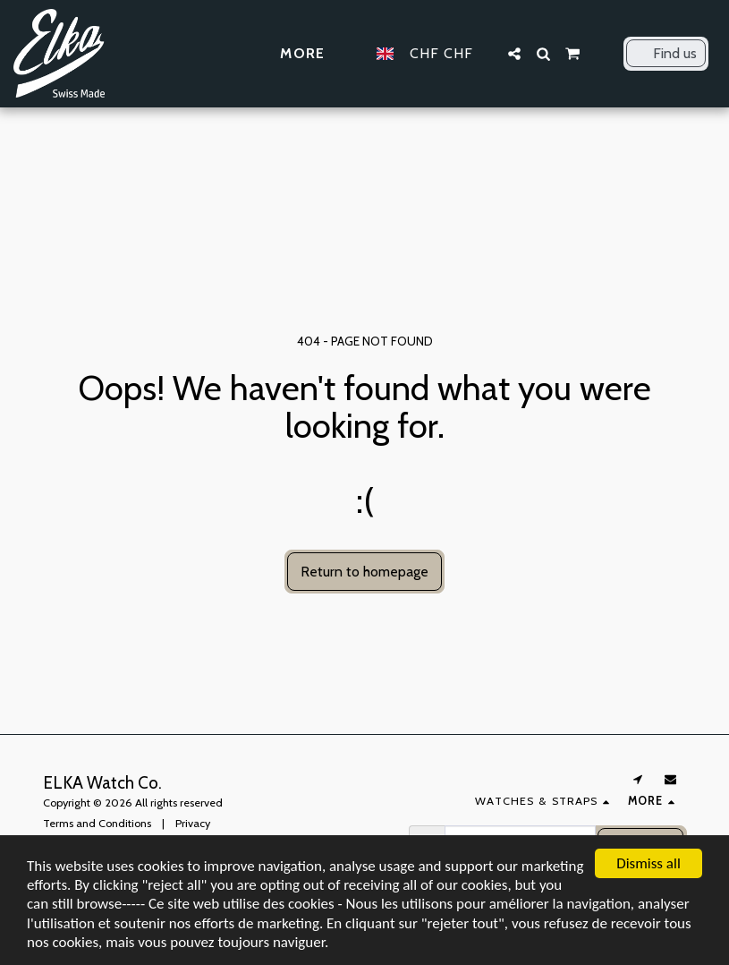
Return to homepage (364, 571)
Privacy (192, 823)
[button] (514, 54)
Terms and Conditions (97, 823)
